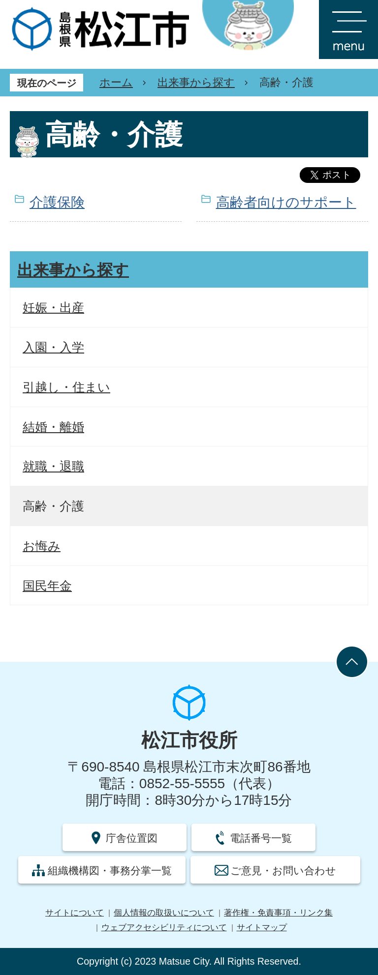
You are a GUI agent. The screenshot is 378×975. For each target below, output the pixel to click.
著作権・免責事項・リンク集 (278, 912)
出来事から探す (196, 82)
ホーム (116, 82)
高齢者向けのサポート (286, 202)
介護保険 (57, 202)
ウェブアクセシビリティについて (164, 927)
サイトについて (74, 912)
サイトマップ (262, 927)
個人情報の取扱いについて (164, 912)
